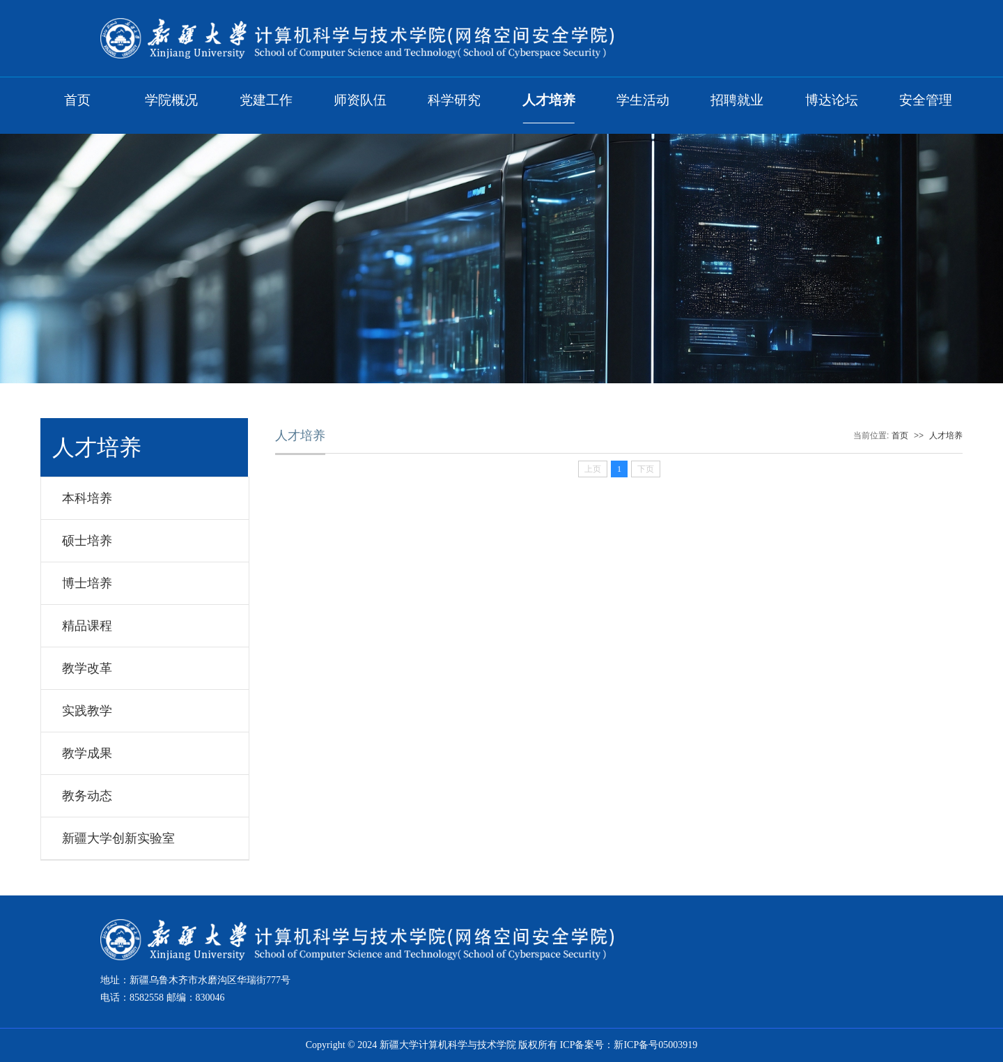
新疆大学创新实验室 (118, 838)
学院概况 (171, 100)
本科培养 (87, 498)
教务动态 (87, 796)
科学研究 (454, 100)
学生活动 (642, 100)
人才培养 (548, 100)
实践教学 (87, 711)
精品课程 (87, 626)
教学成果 (87, 753)
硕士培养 (87, 541)
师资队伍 (360, 100)
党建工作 (266, 100)
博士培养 (87, 583)
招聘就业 (736, 100)
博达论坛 (831, 100)
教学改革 (87, 668)
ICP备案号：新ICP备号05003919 (629, 1045)
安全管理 (925, 100)
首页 (77, 100)
